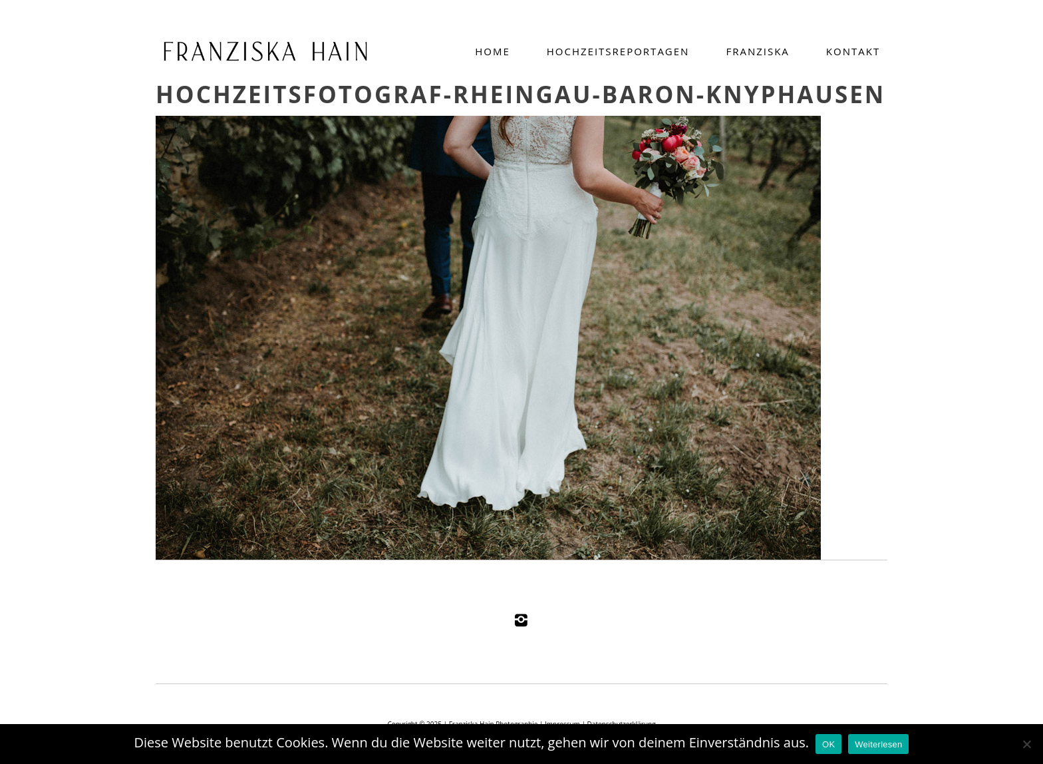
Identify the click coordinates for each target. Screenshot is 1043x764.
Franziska (757, 51)
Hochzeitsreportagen (618, 51)
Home (492, 51)
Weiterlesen (878, 744)
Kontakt (853, 51)
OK (828, 744)
